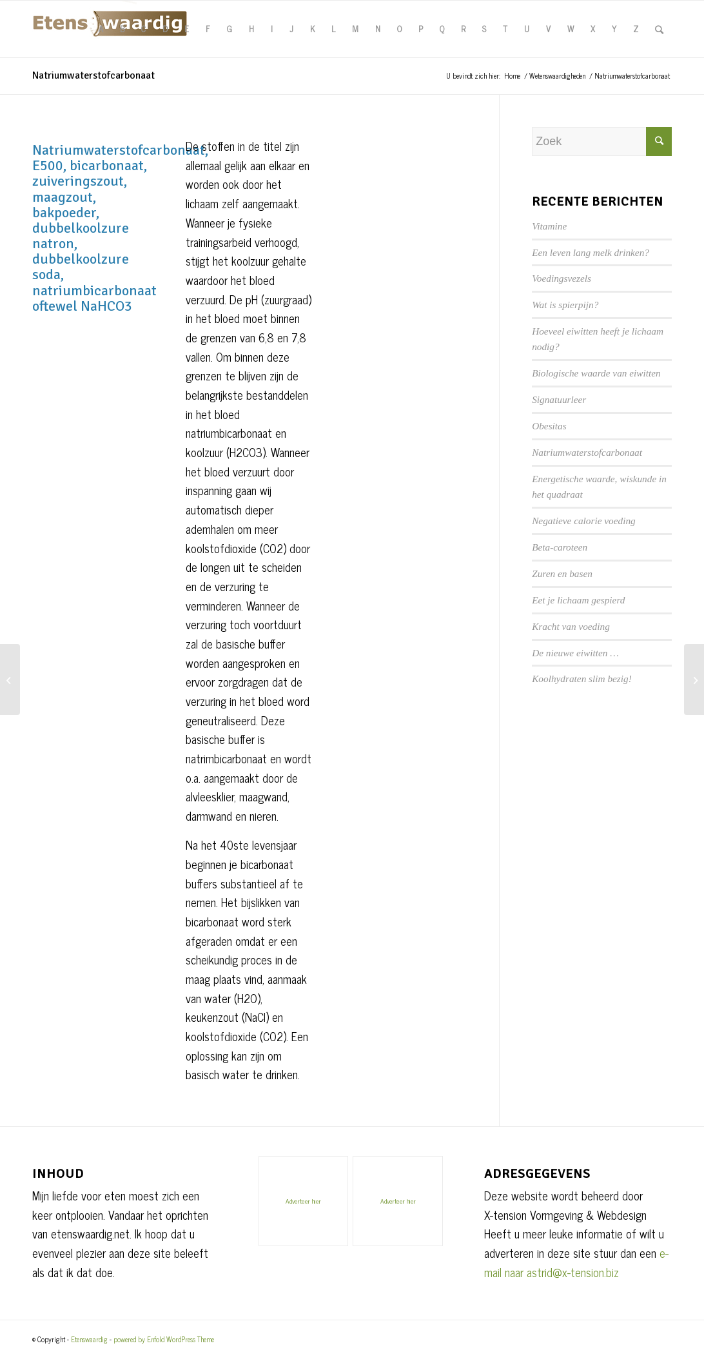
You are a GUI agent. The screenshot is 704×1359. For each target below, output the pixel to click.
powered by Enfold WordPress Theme (163, 1339)
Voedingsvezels (561, 278)
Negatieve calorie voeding (584, 520)
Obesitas (549, 425)
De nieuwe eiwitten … (575, 652)
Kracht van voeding (571, 626)
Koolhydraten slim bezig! (582, 678)
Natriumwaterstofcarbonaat (93, 75)
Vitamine (549, 225)
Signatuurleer (559, 399)
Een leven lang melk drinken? (590, 252)
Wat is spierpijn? (565, 304)
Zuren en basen (562, 573)
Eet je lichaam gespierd (578, 599)
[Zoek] (659, 29)
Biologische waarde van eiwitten (596, 372)
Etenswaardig (89, 1339)
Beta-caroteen (559, 547)
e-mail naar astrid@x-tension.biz (576, 1262)
